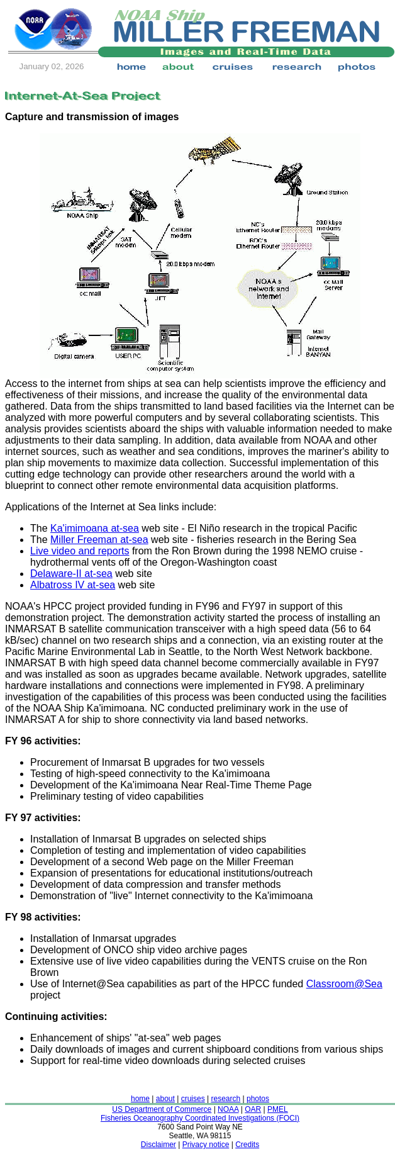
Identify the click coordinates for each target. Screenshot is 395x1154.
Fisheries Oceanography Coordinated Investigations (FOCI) (200, 1118)
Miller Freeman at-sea (99, 539)
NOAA (228, 1109)
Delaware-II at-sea (71, 573)
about (165, 1098)
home (140, 1098)
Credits (247, 1144)
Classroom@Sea (344, 983)
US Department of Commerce (161, 1109)
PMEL (277, 1109)
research (225, 1098)
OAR (253, 1109)
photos (258, 1098)
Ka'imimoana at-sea (94, 528)
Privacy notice (206, 1144)
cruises (193, 1098)
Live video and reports (79, 551)
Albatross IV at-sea (72, 585)
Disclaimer (158, 1144)
